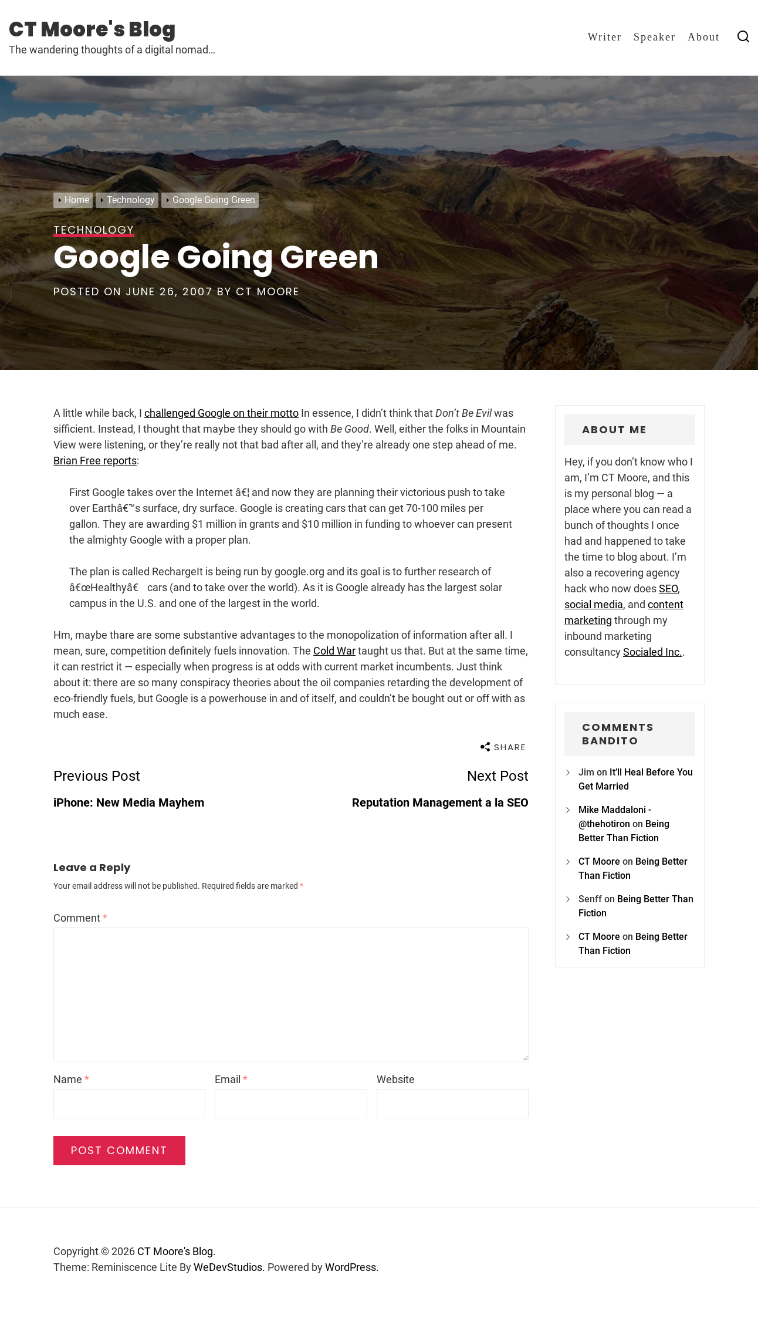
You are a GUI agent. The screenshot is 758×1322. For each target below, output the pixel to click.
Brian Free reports (95, 460)
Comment (80, 918)
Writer (605, 37)
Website (396, 1079)
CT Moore (268, 291)
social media (593, 604)
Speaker (655, 37)
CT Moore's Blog (92, 29)
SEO (668, 588)
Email (231, 1079)
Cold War (334, 651)
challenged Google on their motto (221, 413)
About (704, 37)
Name (71, 1079)
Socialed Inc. (652, 652)
